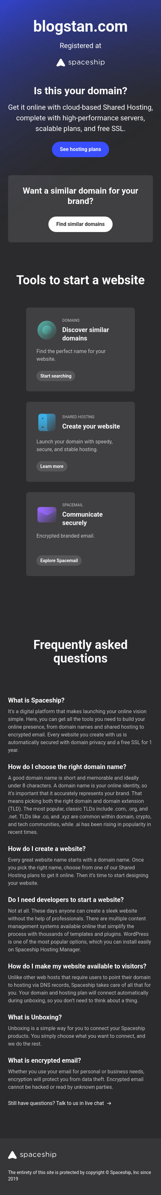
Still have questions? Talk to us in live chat (60, 1103)
